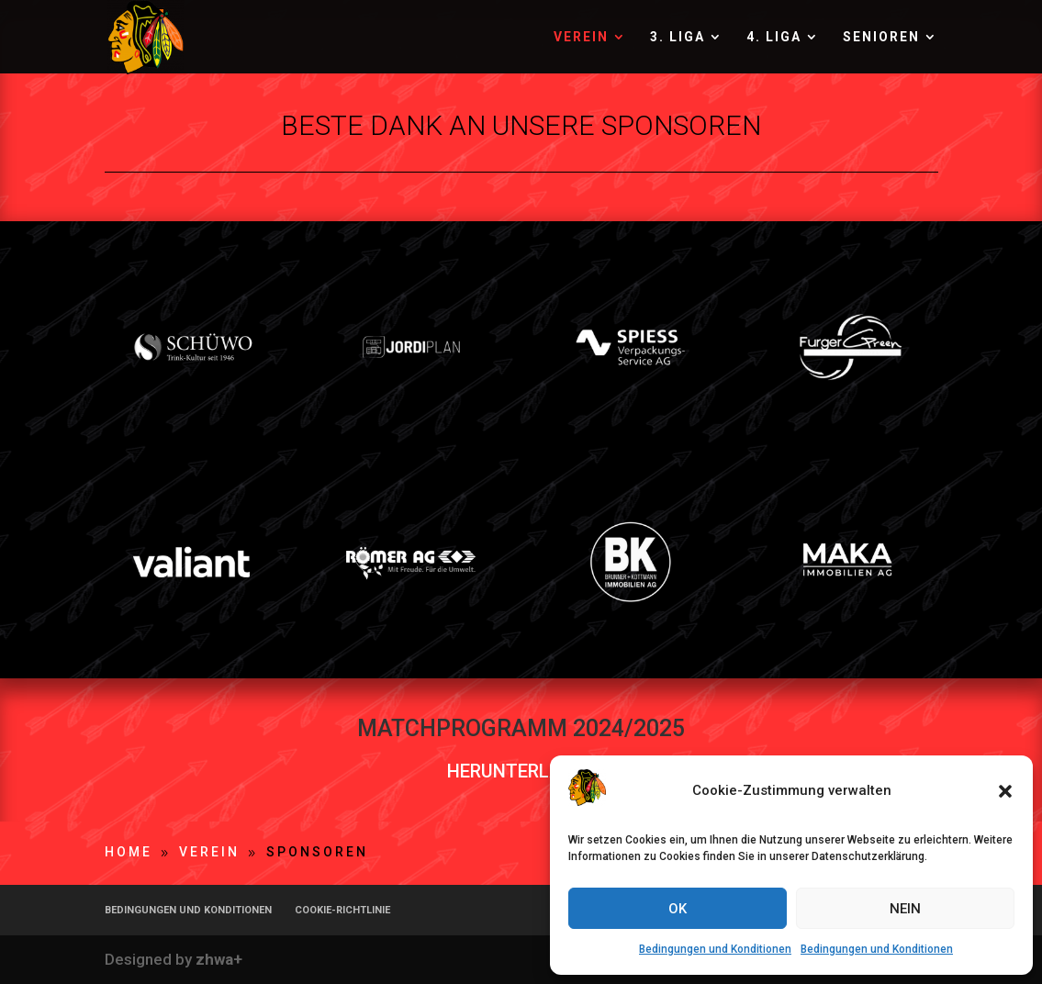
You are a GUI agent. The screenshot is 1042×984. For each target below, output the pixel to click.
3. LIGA (677, 37)
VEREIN (581, 37)
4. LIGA (773, 37)
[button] (1005, 791)
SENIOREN (881, 37)
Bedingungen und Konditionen (715, 949)
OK (677, 908)
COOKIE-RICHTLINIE (342, 910)
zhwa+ (219, 959)
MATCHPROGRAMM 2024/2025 (521, 728)
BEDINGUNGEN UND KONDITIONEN (188, 910)
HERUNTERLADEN (521, 771)
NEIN (905, 908)
